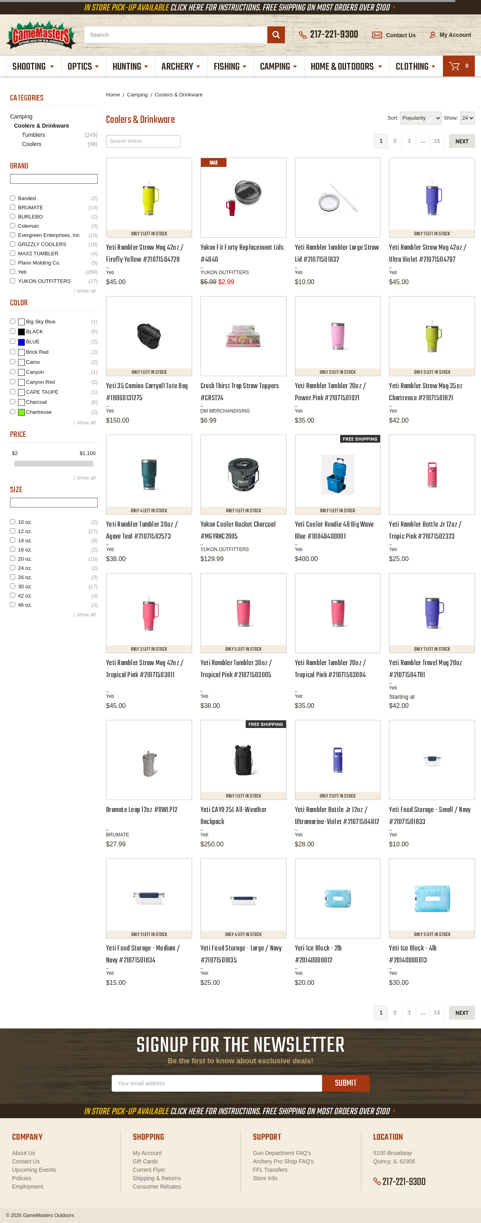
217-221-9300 (399, 1182)
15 (437, 141)
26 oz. (58, 577)
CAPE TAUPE (58, 392)
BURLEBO (58, 217)
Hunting (131, 67)
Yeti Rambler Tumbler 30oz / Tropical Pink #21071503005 (236, 669)
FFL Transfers (270, 1170)
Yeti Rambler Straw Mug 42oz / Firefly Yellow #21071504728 (145, 254)
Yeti (58, 272)
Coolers (60, 144)
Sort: (392, 118)
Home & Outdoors (347, 67)
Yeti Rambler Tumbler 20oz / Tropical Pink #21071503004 (331, 669)
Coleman (58, 226)
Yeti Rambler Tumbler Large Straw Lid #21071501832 (337, 254)
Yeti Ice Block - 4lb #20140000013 (413, 954)
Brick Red (58, 352)
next (462, 141)
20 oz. (58, 559)
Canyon (58, 372)
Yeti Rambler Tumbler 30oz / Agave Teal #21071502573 (142, 531)
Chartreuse (58, 412)
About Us (23, 1153)
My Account (450, 35)
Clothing (416, 67)
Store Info (265, 1178)
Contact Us (394, 35)
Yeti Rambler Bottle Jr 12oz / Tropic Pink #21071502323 (425, 531)
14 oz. (58, 540)
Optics (84, 67)
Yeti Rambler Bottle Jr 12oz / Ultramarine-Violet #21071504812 (337, 816)
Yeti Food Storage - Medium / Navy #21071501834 (143, 954)
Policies (21, 1178)
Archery (182, 67)
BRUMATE (58, 208)
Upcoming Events (34, 1170)
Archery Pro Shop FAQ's (283, 1161)
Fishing (231, 67)
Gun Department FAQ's (282, 1153)
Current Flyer (149, 1170)
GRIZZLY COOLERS (58, 244)
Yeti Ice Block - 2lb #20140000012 (318, 954)
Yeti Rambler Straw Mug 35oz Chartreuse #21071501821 (426, 392)
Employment (27, 1186)
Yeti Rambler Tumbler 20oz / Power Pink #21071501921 (331, 392)
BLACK (58, 332)
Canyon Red (58, 382)
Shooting (34, 67)
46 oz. (58, 605)
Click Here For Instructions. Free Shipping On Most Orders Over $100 (240, 8)
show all (86, 291)
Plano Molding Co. (58, 263)
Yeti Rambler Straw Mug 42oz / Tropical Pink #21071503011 (145, 669)
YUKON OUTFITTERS (58, 281)
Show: (451, 118)
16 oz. (58, 550)
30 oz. (58, 586)
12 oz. (58, 531)
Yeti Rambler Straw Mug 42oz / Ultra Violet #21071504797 (428, 254)
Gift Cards (145, 1161)
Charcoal (58, 402)
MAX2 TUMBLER (58, 254)
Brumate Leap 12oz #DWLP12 (141, 810)
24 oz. (58, 568)
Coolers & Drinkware (41, 125)
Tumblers (60, 135)
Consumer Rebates (157, 1186)
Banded (58, 198)
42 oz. (58, 596)
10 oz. (58, 522)
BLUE (58, 342)
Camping (279, 67)
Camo (58, 362)
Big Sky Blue (58, 322)
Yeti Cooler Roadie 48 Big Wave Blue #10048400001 (334, 531)
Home (113, 95)
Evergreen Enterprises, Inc (58, 235)
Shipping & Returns (157, 1178)
